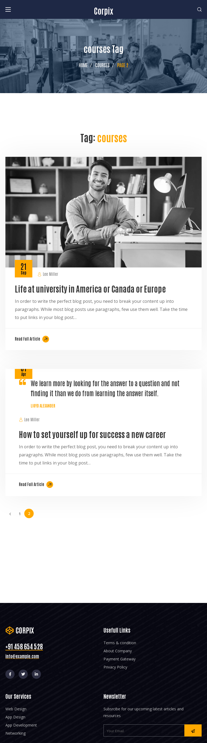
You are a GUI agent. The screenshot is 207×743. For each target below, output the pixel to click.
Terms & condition (120, 642)
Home (83, 65)
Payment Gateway (120, 658)
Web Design (15, 708)
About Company (118, 650)
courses (102, 65)
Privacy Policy (115, 667)
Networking (15, 733)
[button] (199, 9)
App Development (21, 725)
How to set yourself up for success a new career (92, 434)
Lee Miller (50, 273)
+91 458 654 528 (24, 646)
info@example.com (22, 656)
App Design (15, 717)
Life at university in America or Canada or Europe (90, 288)
